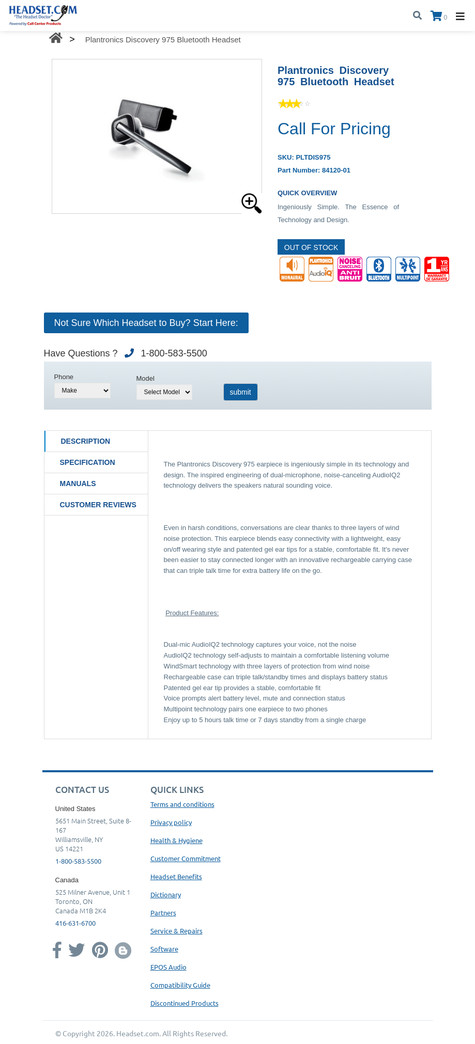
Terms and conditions (182, 804)
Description (86, 441)
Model (145, 378)
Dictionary (165, 894)
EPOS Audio (168, 966)
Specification (87, 462)
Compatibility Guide (180, 984)
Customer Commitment (185, 858)
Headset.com (137, 1033)
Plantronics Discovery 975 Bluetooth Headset (163, 39)
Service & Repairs (176, 930)
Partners (163, 912)
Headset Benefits (176, 876)
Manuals (78, 483)
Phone (64, 377)
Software (164, 948)
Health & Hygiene (176, 840)
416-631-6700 (75, 922)
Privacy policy (171, 822)
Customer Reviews (98, 505)
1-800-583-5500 (78, 860)
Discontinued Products (184, 1003)
